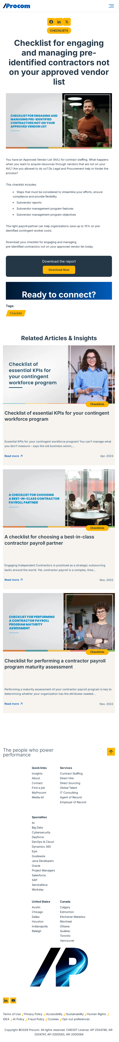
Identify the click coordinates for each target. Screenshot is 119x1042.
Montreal (66, 921)
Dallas (36, 916)
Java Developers (43, 860)
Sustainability (75, 1014)
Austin (36, 907)
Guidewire (38, 856)
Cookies (53, 1019)
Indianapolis (40, 926)
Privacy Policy (33, 1014)
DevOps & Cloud (43, 841)
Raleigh (36, 931)
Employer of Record (73, 802)
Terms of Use (12, 1014)
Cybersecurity (41, 832)
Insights (37, 773)
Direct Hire (67, 778)
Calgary (65, 907)
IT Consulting (69, 792)
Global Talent (68, 787)
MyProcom (39, 792)
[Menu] (112, 6)
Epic (35, 851)
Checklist (16, 313)
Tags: (10, 306)
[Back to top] (111, 752)
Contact (37, 783)
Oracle (36, 865)
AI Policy (18, 1019)
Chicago (37, 912)
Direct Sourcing (70, 783)
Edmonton (67, 912)
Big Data (37, 827)
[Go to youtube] (13, 1000)
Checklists (59, 30)
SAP (34, 880)
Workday (38, 889)
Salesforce (39, 875)
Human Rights (96, 1014)
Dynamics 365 (41, 846)
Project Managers (43, 870)
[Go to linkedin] (6, 1000)
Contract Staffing (71, 773)
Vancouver (67, 940)
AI (33, 822)
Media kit (38, 797)
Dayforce (38, 837)
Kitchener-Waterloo (72, 916)
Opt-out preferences (76, 1019)
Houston (38, 921)
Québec (65, 931)
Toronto (65, 935)
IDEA (6, 1019)
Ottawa (65, 926)
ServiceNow (40, 884)
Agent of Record (71, 797)
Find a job (38, 787)
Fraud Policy (36, 1019)
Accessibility (54, 1014)
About (36, 778)
